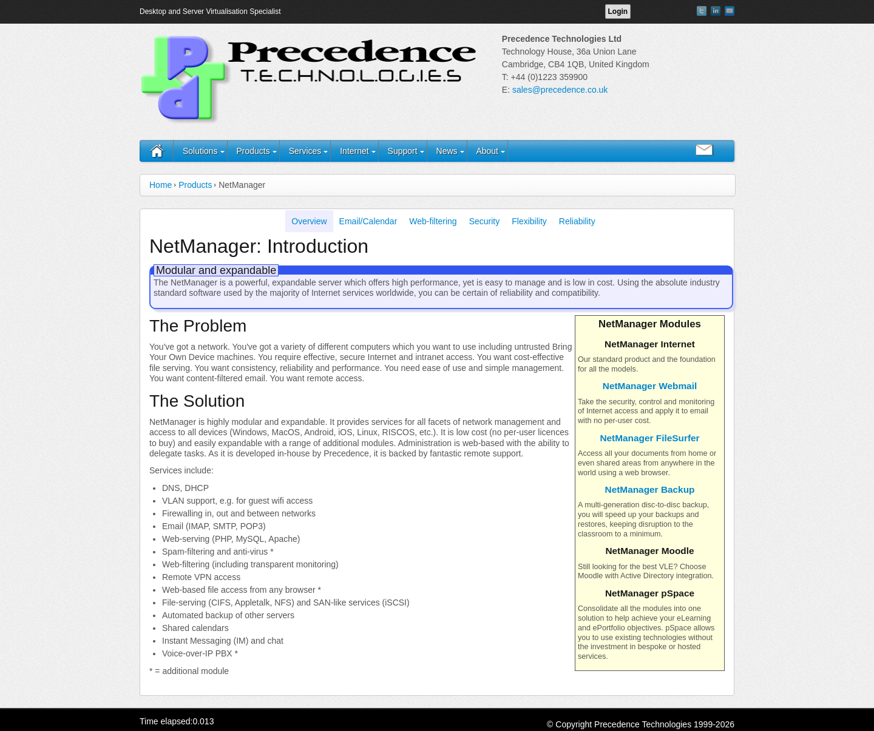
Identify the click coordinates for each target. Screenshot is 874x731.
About (487, 151)
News (447, 151)
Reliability (577, 221)
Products (252, 151)
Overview (309, 221)
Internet (354, 151)
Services (305, 151)
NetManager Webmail (650, 386)
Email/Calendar (368, 221)
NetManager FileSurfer (649, 438)
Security (484, 221)
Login (618, 11)
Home (160, 185)
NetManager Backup (650, 489)
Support (403, 151)
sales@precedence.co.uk (560, 90)
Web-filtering (432, 221)
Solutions (200, 151)
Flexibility (529, 221)
